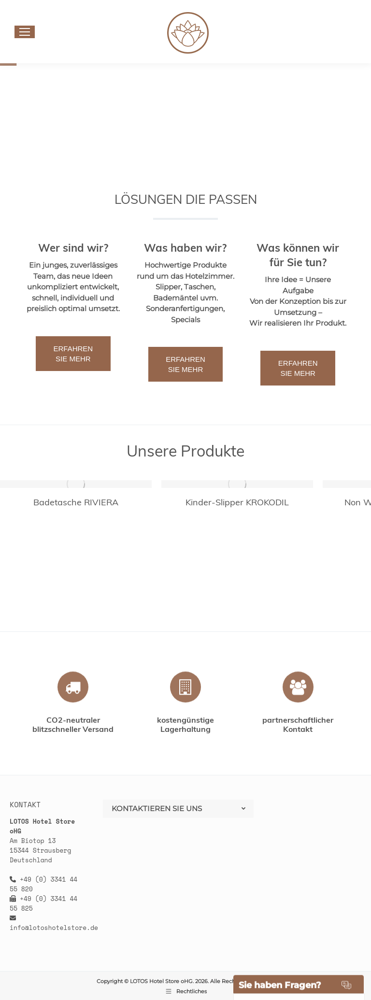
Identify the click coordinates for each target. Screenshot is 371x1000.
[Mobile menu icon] (24, 32)
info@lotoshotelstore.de (54, 927)
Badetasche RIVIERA (75, 502)
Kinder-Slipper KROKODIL (237, 502)
